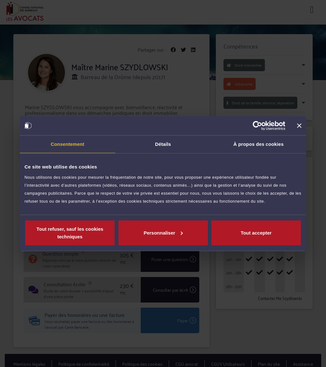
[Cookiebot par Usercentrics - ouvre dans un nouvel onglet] (257, 126)
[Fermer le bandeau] (299, 126)
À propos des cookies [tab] (258, 144)
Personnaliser (163, 232)
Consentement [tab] (67, 144)
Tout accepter (256, 232)
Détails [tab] (163, 144)
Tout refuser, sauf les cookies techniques (70, 232)
